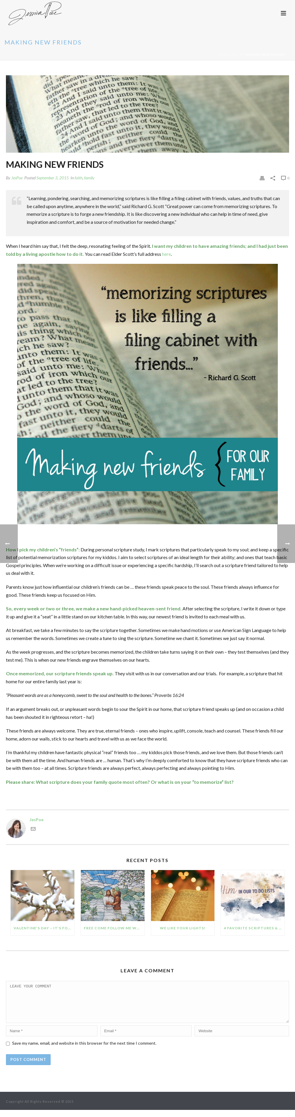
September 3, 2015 (52, 177)
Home (223, 54)
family (89, 177)
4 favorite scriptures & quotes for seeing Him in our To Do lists (254, 928)
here (166, 254)
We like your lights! (183, 928)
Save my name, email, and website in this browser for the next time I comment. (84, 1050)
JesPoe (17, 177)
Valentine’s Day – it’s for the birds (44, 928)
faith (237, 54)
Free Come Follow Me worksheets (114, 928)
